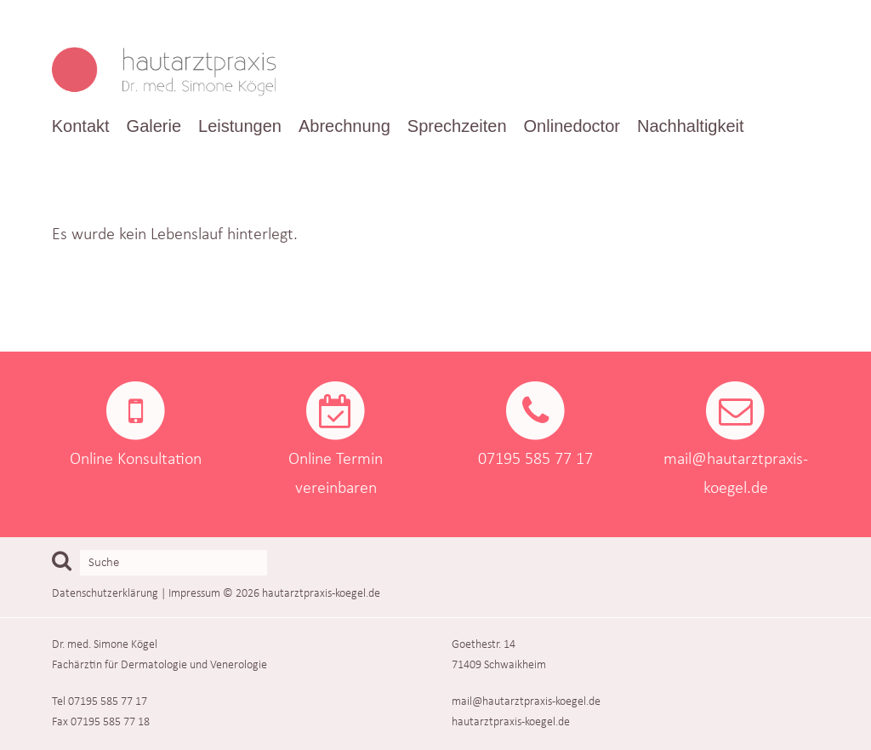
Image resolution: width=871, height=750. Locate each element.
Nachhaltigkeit (690, 126)
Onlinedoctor (572, 126)
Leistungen (240, 126)
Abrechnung (344, 126)
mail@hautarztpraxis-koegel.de (526, 702)
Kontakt (81, 126)
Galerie (154, 126)
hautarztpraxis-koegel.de (321, 593)
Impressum (194, 593)
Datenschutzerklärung (105, 593)
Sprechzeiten (457, 126)
